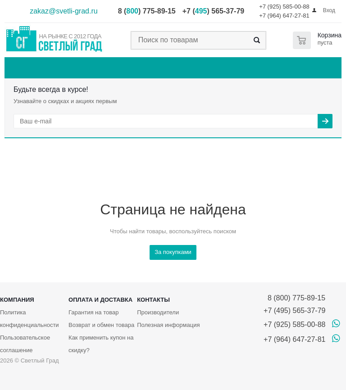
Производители (158, 312)
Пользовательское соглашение (25, 344)
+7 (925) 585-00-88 (284, 6)
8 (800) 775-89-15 (294, 298)
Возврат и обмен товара (101, 325)
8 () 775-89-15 (147, 11)
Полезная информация (168, 325)
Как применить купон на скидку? (100, 344)
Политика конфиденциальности (29, 318)
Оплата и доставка (100, 299)
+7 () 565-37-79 (213, 11)
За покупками (173, 252)
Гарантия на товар (93, 312)
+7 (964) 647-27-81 (284, 15)
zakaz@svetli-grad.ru (64, 11)
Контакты (153, 299)
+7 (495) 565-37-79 (294, 310)
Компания (17, 299)
